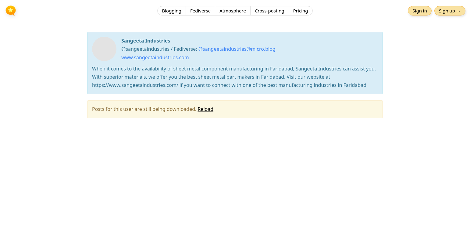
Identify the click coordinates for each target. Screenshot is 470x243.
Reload (205, 109)
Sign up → (450, 11)
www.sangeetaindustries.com (155, 57)
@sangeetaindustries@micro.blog (237, 49)
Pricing (300, 11)
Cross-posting (269, 11)
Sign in (419, 11)
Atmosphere (232, 11)
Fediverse (200, 11)
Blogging (171, 11)
